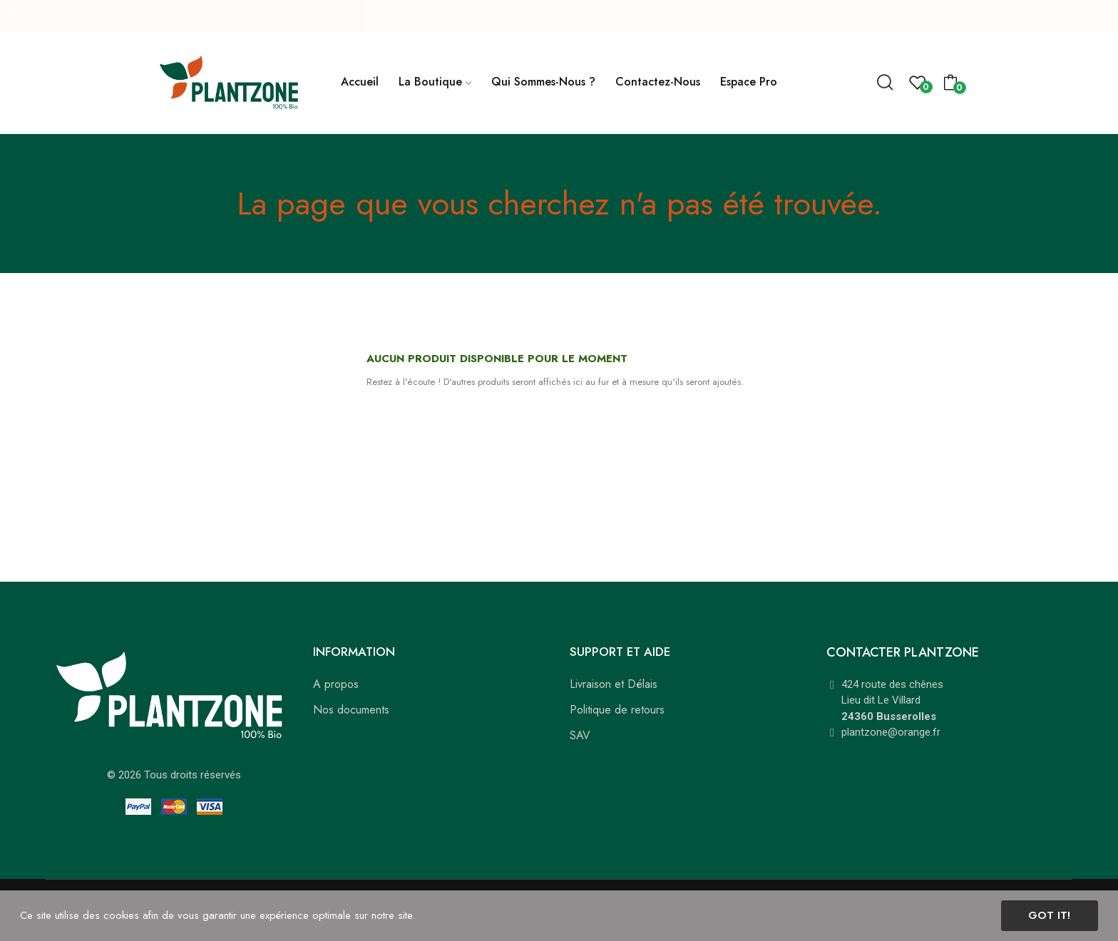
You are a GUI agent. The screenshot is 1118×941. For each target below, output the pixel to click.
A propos (336, 684)
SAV (580, 735)
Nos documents (351, 709)
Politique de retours (617, 709)
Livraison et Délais (613, 684)
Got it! (1049, 915)
